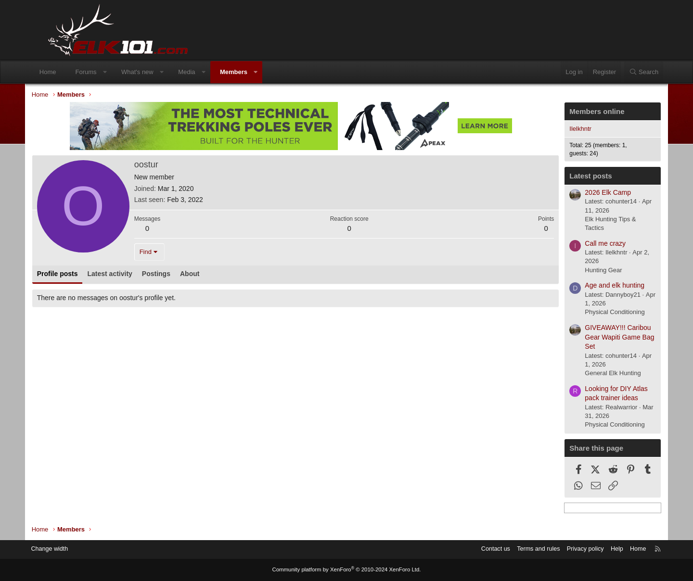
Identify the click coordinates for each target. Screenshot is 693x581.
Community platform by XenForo (346, 570)
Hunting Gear (584, 271)
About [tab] (208, 274)
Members (252, 72)
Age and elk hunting (595, 286)
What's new (156, 72)
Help (594, 549)
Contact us (469, 549)
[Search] (625, 72)
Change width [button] (71, 549)
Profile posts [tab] (76, 274)
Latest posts (571, 177)
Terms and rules (513, 549)
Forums (104, 72)
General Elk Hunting (593, 374)
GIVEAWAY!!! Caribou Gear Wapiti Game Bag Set (600, 338)
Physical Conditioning (595, 312)
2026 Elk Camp (588, 193)
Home (66, 72)
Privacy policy (562, 549)
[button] (123, 72)
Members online (577, 112)
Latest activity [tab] (129, 274)
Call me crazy (585, 244)
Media (204, 72)
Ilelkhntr (561, 129)
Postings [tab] (175, 274)
